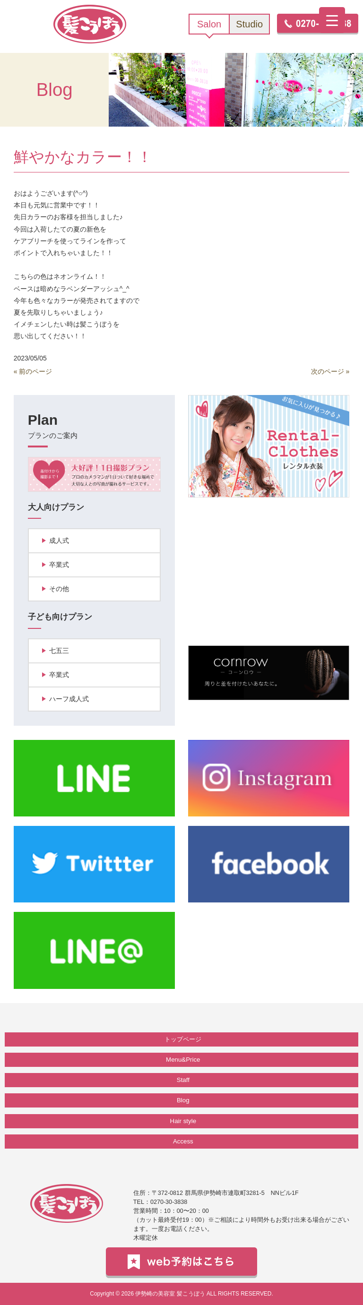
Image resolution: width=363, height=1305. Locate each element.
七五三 (59, 650)
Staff (183, 1079)
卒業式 (59, 564)
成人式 (59, 540)
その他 (59, 588)
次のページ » (330, 371)
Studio (249, 24)
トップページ (182, 1039)
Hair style (183, 1121)
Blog (183, 1100)
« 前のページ (33, 371)
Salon (209, 24)
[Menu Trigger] (332, 20)
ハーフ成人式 (69, 699)
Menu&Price (183, 1059)
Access (183, 1141)
